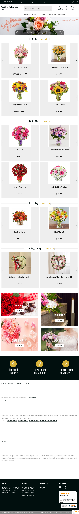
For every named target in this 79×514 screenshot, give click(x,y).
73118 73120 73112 (34, 421)
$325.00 (20, 283)
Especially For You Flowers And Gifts (9, 8)
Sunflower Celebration (58, 105)
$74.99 (59, 193)
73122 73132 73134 (45, 421)
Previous (2, 60)
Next (76, 60)
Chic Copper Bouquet (20, 232)
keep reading (32, 398)
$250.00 (59, 283)
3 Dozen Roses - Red (20, 187)
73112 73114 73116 (23, 421)
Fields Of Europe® (59, 232)
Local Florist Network (64, 512)
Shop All (44, 38)
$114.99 (20, 156)
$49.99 (59, 111)
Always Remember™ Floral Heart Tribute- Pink (59, 277)
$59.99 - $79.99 (20, 111)
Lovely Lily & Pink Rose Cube (59, 187)
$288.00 (20, 193)
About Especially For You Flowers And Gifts (15, 383)
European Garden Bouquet (20, 105)
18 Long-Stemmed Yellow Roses (59, 67)
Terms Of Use (44, 512)
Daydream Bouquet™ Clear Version (59, 150)
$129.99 (59, 74)
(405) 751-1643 (8, 2)
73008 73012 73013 (12, 421)
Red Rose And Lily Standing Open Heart (20, 277)
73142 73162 (53, 421)
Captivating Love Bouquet (20, 67)
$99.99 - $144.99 (20, 74)
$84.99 (59, 156)
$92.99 (20, 238)
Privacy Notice (53, 512)
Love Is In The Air (20, 150)
